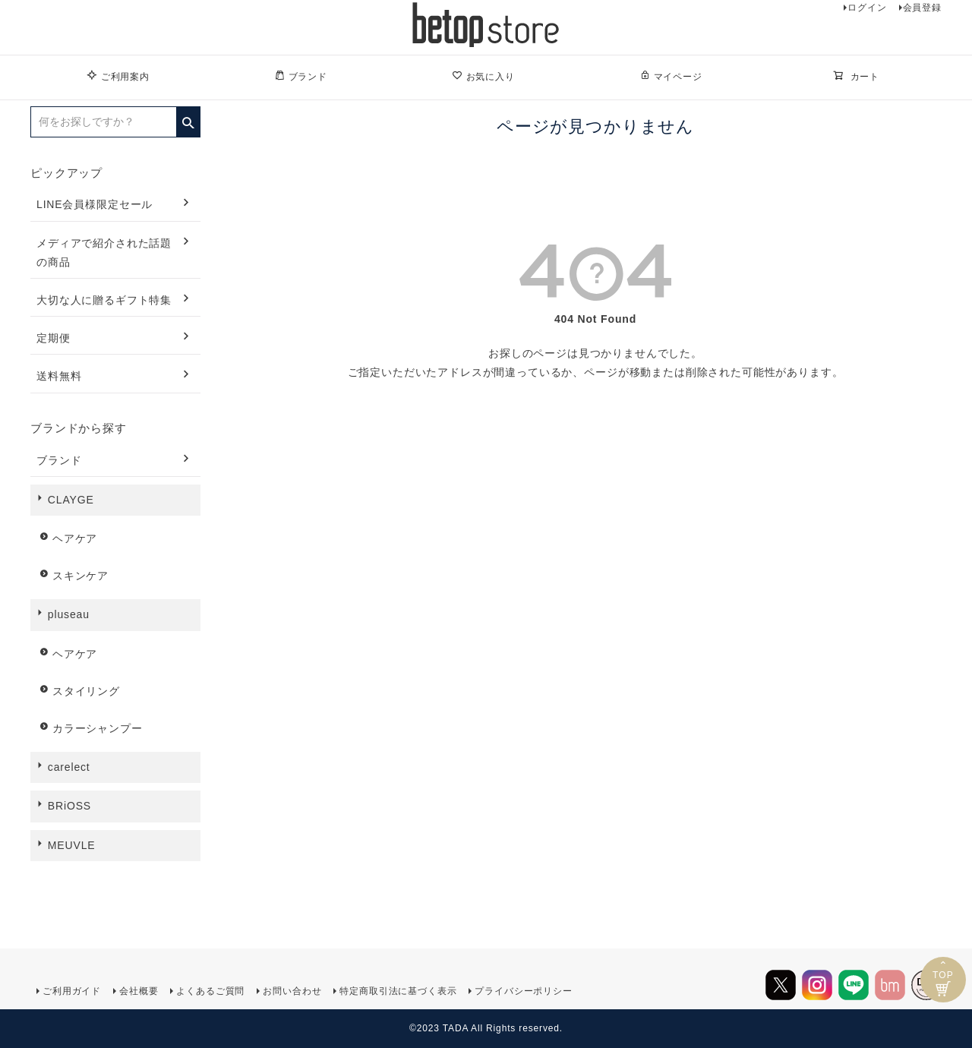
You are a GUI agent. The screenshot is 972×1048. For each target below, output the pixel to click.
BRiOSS (69, 806)
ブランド (300, 76)
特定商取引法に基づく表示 (397, 991)
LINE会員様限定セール (94, 204)
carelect (69, 767)
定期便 (53, 338)
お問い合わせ (292, 991)
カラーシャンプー (97, 728)
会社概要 (138, 991)
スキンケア (80, 576)
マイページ (670, 76)
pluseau (69, 614)
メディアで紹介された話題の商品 (104, 252)
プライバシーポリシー (523, 991)
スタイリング (86, 691)
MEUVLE (72, 845)
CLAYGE (71, 500)
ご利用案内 (118, 76)
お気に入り (483, 76)
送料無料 (58, 376)
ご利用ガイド (72, 991)
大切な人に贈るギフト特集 (104, 300)
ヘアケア (74, 538)
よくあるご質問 (210, 991)
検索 (188, 117)
